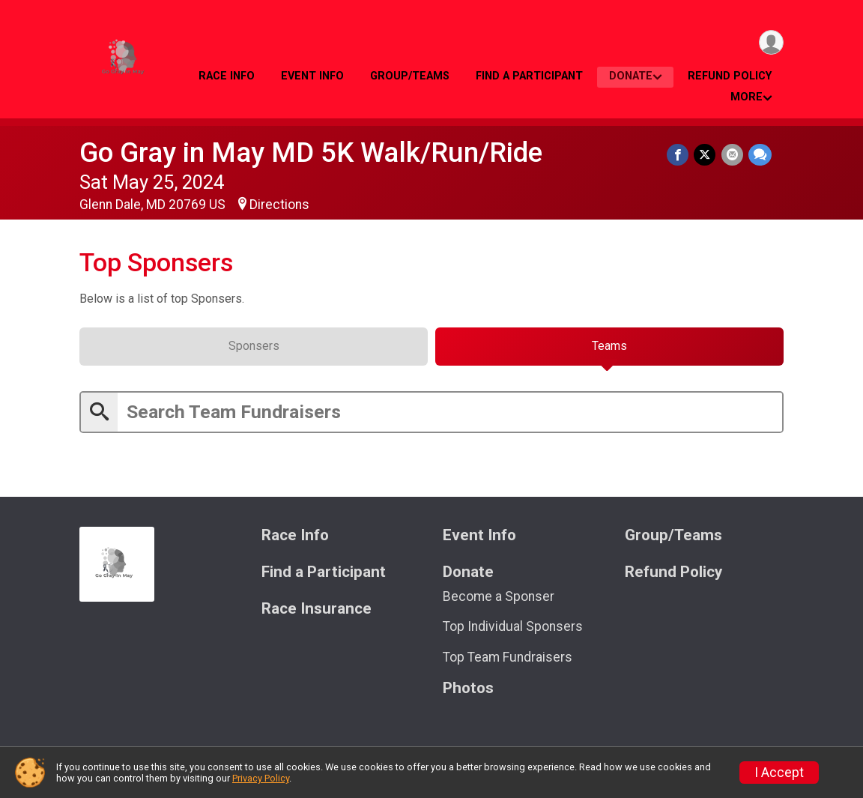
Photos (468, 693)
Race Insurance (316, 614)
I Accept (779, 772)
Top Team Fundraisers (507, 662)
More (746, 97)
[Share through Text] (760, 155)
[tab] (253, 350)
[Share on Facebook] (680, 155)
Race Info (227, 76)
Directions (279, 204)
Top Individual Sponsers (513, 632)
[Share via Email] (733, 155)
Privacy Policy (260, 778)
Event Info (312, 76)
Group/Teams (409, 76)
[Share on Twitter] (707, 155)
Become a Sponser (498, 601)
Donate (630, 76)
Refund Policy (730, 76)
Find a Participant (529, 76)
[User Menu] (770, 44)
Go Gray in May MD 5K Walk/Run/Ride (310, 152)
